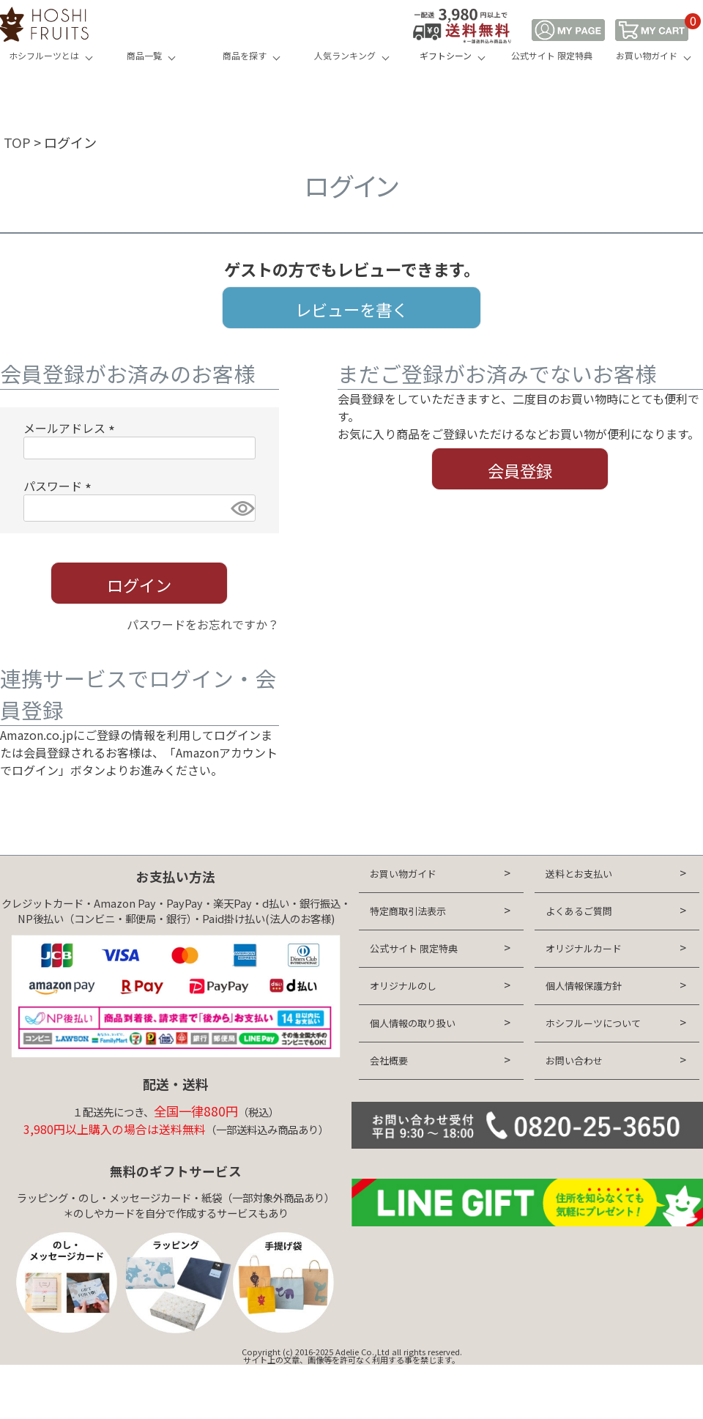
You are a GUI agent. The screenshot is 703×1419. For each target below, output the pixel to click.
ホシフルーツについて (593, 1023)
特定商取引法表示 (408, 911)
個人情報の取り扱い (412, 1023)
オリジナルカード (584, 948)
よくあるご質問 (579, 911)
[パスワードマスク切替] (241, 508)
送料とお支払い (579, 874)
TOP (17, 142)
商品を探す (245, 55)
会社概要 (389, 1060)
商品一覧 (144, 55)
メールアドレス (71, 428)
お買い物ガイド (646, 55)
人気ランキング (345, 55)
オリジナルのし (403, 986)
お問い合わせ (574, 1060)
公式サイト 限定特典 (551, 55)
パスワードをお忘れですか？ (203, 624)
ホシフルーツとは (44, 55)
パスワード (60, 485)
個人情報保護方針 (584, 986)
